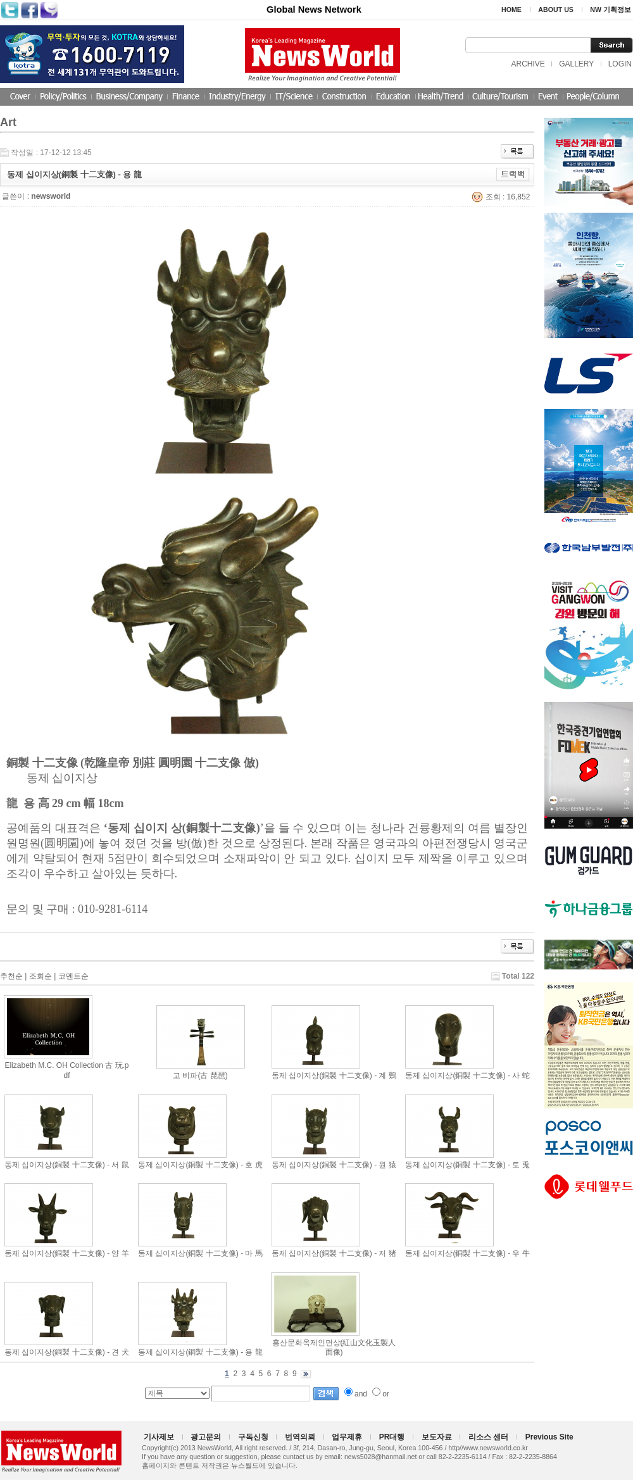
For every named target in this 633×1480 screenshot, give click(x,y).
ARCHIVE (527, 64)
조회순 (40, 976)
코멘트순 (73, 976)
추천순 (11, 976)
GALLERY (576, 64)
